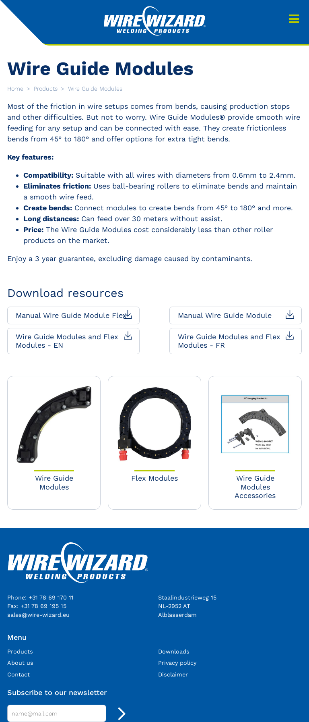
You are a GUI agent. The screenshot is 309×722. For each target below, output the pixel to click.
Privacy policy (177, 663)
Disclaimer (173, 674)
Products (47, 88)
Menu (294, 19)
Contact (18, 674)
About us (20, 663)
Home (16, 88)
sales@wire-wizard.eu (38, 615)
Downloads (174, 651)
